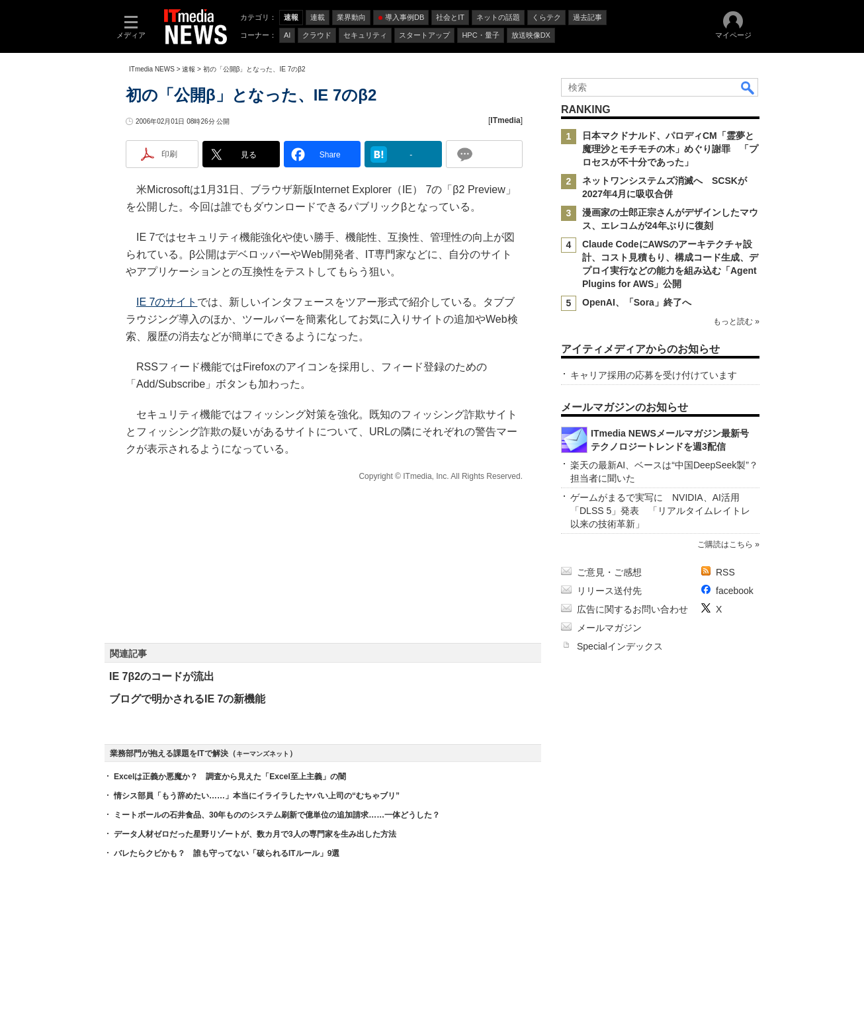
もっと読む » (736, 321)
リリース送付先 (609, 590)
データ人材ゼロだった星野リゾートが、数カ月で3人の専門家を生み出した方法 (255, 834)
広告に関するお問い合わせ (632, 609)
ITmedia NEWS (152, 69)
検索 (748, 87)
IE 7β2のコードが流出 (161, 676)
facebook (735, 590)
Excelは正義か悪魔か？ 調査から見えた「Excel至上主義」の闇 (230, 776)
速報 (188, 69)
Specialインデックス (620, 646)
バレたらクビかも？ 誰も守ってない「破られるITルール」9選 (226, 853)
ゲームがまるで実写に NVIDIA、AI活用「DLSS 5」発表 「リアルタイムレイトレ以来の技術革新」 (660, 510)
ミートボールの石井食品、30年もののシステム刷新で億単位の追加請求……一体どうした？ (277, 815)
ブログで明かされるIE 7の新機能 (187, 698)
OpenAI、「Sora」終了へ (636, 302)
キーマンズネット (262, 753)
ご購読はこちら (725, 544)
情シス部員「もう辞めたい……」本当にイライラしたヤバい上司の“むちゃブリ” (257, 795)
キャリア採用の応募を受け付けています (653, 375)
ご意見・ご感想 (609, 572)
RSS (725, 572)
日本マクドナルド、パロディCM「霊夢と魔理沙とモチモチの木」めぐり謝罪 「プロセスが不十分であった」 (670, 148)
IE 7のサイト (166, 302)
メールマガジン (609, 627)
